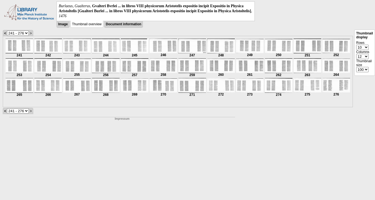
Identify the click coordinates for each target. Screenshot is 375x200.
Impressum (122, 118)
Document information (123, 24)
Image (63, 24)
